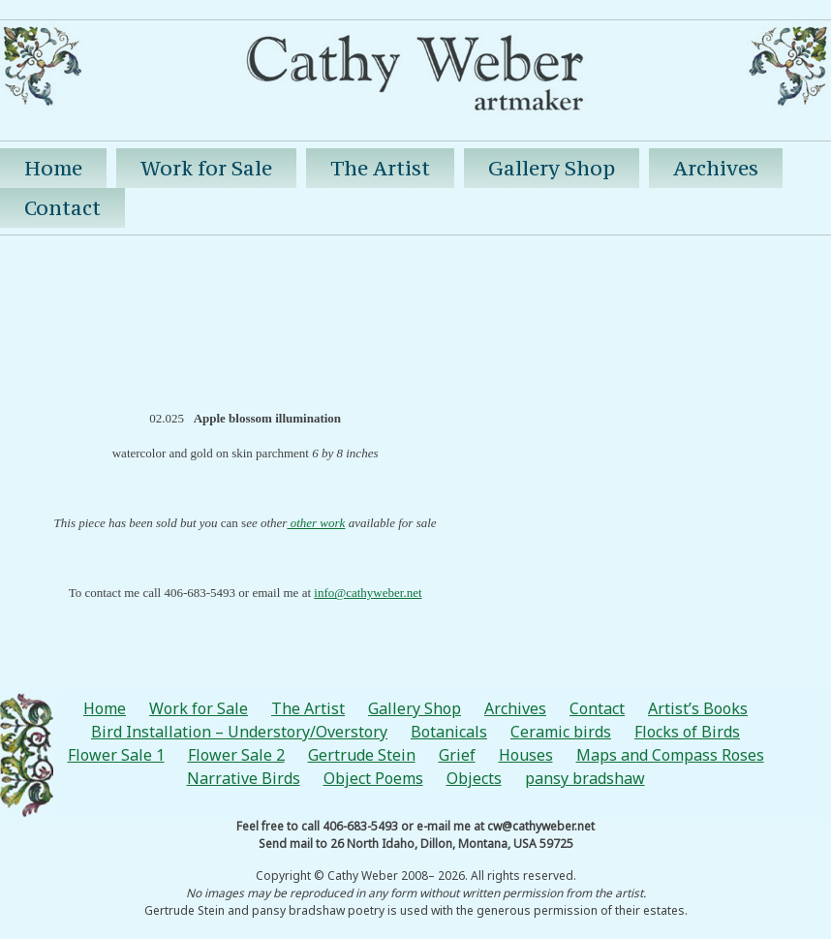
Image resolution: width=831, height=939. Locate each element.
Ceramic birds (560, 731)
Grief (457, 755)
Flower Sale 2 (236, 755)
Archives (715, 168)
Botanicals (449, 731)
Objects (474, 778)
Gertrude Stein (362, 755)
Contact (62, 208)
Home (53, 168)
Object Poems (373, 778)
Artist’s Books (698, 708)
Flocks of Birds (687, 731)
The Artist (380, 168)
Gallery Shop (551, 168)
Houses (526, 755)
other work (316, 523)
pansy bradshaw (585, 778)
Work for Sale (206, 168)
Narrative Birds (243, 778)
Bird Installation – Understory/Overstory (239, 731)
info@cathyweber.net (367, 592)
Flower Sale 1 (116, 755)
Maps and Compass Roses (670, 755)
